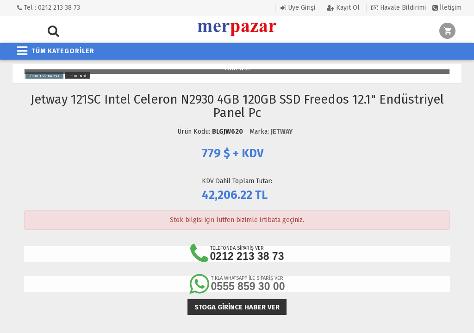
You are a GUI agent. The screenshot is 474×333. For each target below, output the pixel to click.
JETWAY (282, 132)
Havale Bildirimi (398, 8)
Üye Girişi (298, 8)
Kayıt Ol (343, 8)
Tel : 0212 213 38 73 (48, 8)
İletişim (447, 8)
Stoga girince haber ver (237, 307)
